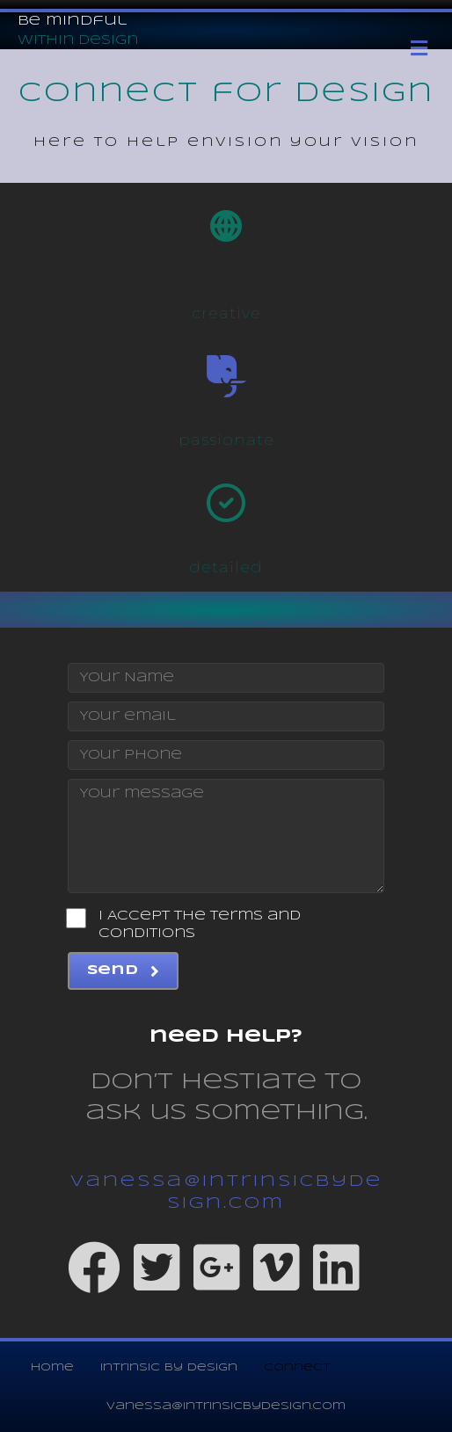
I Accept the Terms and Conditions (184, 924)
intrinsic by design (168, 1367)
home (52, 1367)
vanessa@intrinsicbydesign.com (226, 1406)
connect (297, 1367)
